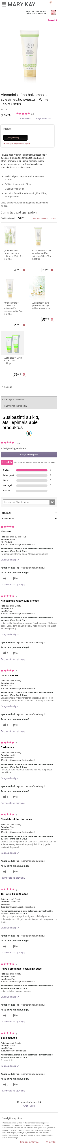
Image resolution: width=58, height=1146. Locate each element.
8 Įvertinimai (25, 118)
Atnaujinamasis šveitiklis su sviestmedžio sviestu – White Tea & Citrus (13, 308)
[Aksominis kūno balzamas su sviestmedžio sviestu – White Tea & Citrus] (29, 54)
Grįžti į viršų (29, 1106)
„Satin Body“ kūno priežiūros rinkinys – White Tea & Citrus (41, 306)
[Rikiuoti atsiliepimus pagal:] (29, 513)
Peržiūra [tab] (8, 387)
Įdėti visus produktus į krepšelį (44, 218)
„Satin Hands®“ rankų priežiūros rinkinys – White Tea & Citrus (13, 254)
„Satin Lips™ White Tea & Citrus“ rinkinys (13, 361)
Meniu (4, 3)
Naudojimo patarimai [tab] (14, 399)
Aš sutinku (50, 1142)
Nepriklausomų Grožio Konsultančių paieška (35, 12)
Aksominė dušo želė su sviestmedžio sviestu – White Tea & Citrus (42, 254)
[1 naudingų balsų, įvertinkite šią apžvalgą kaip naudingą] (5, 946)
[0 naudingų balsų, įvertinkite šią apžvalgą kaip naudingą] (5, 578)
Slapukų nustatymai (29, 1142)
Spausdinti (52, 20)
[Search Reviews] (29, 502)
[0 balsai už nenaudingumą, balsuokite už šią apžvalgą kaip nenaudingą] (14, 578)
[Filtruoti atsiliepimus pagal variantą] (29, 519)
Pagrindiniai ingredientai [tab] (15, 406)
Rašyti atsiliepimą (43, 118)
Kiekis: (7, 128)
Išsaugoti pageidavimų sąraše (18, 143)
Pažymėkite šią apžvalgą (13, 584)
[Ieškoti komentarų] (52, 502)
